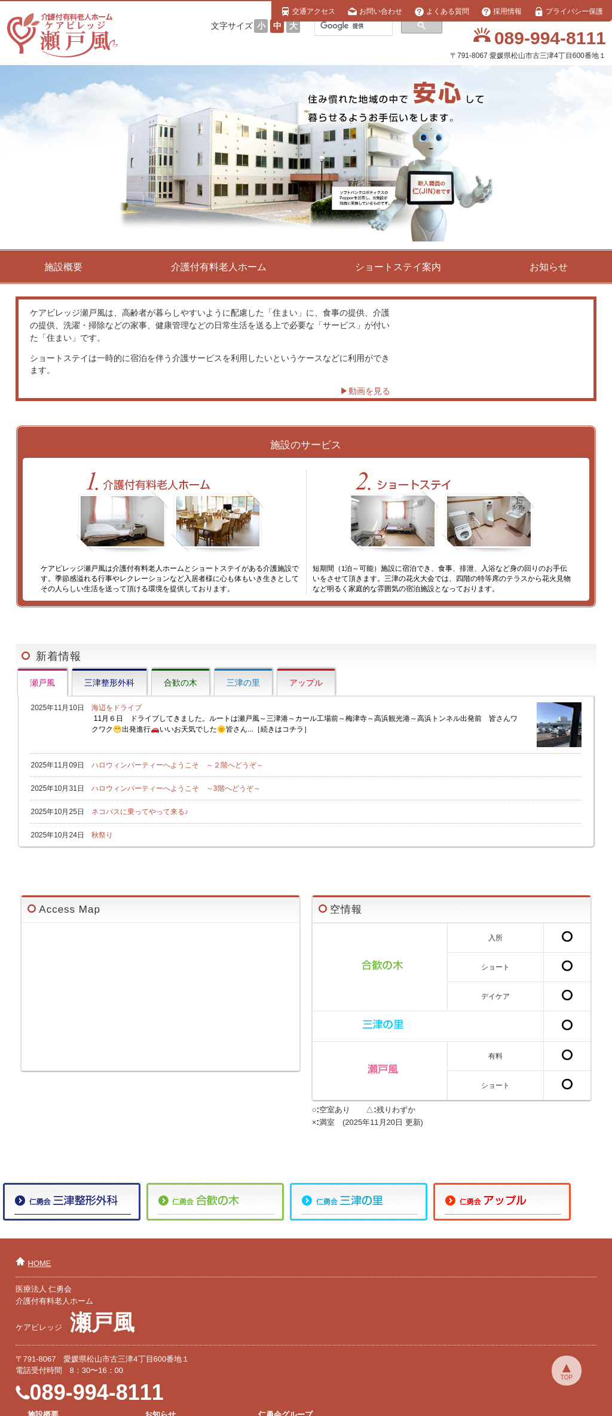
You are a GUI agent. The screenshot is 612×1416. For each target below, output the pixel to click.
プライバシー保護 (568, 12)
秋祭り (102, 835)
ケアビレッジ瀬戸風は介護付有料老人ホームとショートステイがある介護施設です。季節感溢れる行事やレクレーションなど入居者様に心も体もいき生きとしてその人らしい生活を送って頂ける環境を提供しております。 (170, 531)
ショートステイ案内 (398, 267)
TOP (567, 1377)
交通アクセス (307, 12)
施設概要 (63, 267)
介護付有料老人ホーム (219, 267)
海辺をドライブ (336, 719)
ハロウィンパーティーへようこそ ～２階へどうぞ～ (177, 765)
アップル (306, 682)
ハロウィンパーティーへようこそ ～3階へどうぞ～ (176, 788)
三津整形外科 (109, 682)
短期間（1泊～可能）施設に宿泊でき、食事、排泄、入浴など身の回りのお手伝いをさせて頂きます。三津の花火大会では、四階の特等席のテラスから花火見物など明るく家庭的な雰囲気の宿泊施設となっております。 (442, 531)
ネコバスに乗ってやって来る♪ (139, 812)
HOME (39, 1263)
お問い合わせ (374, 12)
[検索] (352, 25)
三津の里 (243, 682)
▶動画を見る (364, 391)
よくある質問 (441, 12)
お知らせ (549, 267)
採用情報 (501, 12)
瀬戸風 (42, 682)
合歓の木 (180, 682)
